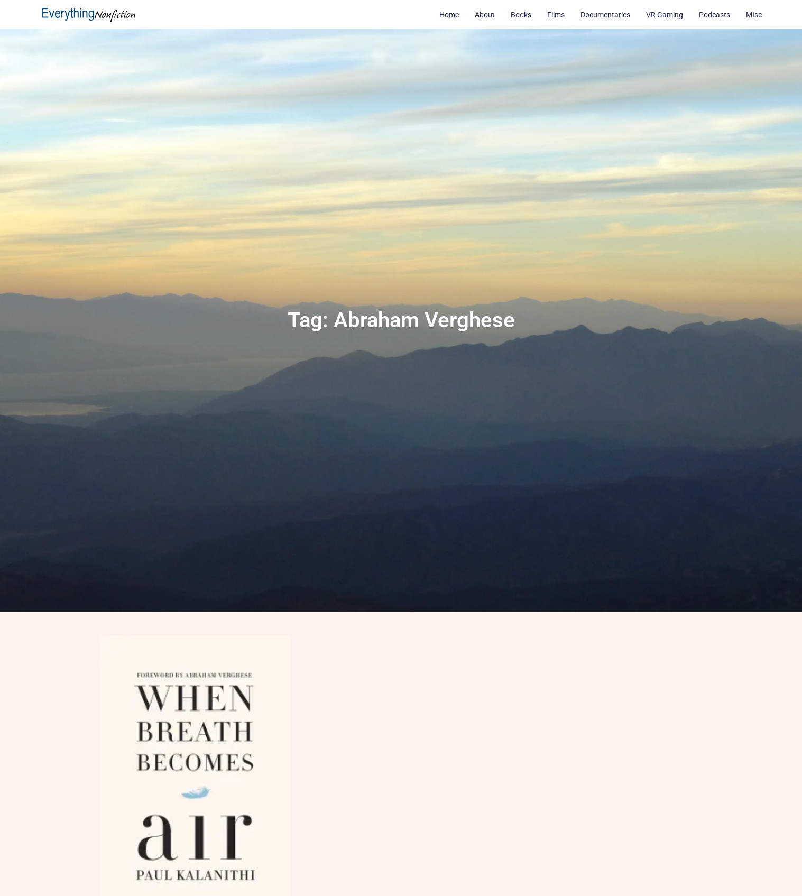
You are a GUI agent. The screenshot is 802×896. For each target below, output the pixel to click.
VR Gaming (664, 15)
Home (449, 15)
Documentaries (605, 15)
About (485, 15)
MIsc (754, 15)
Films (556, 15)
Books (521, 15)
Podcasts (714, 15)
